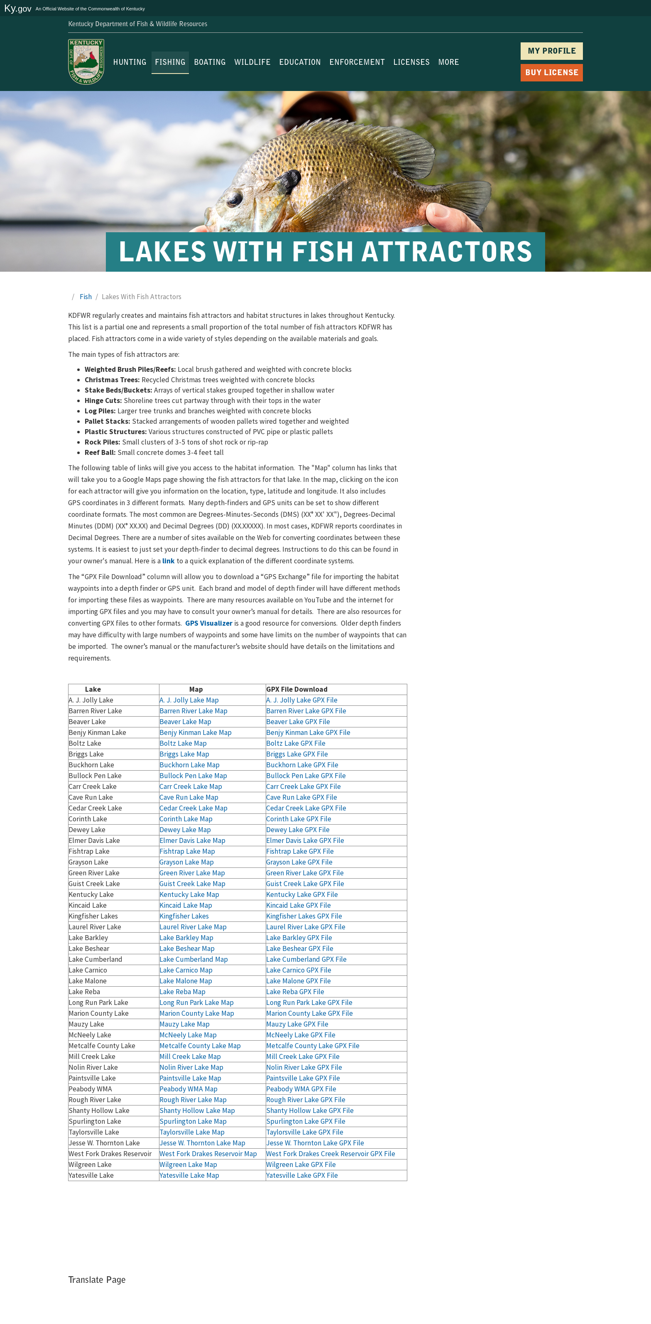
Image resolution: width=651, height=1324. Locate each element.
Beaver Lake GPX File (298, 721)
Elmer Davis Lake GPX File (305, 840)
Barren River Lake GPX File (306, 710)
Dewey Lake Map (185, 829)
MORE (448, 63)
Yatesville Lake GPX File (302, 1175)
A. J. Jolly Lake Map (189, 700)
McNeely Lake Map (188, 1034)
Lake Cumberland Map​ (193, 959)
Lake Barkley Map (186, 937)
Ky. (18, 8)
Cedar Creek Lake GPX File (306, 808)
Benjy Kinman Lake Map (195, 732)
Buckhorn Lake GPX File (302, 764)
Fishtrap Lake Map (187, 851)
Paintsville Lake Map (190, 1078)
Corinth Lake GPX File (298, 818)
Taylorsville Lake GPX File (304, 1132)
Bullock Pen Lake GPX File (306, 775)
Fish (86, 296)
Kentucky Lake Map (189, 894)
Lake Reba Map (182, 991)
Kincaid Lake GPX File (298, 905)
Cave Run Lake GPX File (301, 797)
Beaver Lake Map (185, 721)
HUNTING (130, 63)
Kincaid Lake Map (185, 905)
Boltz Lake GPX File (296, 743)
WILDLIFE (252, 63)
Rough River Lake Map (193, 1099)
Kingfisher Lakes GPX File (304, 916)
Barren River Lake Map (193, 710)
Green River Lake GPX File (305, 872)
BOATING (210, 63)
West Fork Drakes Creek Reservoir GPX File (330, 1153)
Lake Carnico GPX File (298, 970)
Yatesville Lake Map (189, 1175)
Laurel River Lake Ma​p (193, 926)
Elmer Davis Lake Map (192, 840)
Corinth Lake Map (186, 818)
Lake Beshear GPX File (299, 948)
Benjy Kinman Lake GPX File (308, 732)
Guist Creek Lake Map (192, 883)
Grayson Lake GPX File (299, 862)
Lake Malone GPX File (298, 980)
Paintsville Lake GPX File (303, 1078)
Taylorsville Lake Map (192, 1132)
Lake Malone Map (185, 980)
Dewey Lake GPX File (298, 829)
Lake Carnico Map (186, 970)
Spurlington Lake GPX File (305, 1121)
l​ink (168, 560)
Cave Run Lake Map (188, 797)
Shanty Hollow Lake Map (197, 1110)
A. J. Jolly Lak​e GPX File (302, 700)
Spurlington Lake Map (193, 1121)
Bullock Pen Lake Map (193, 775)
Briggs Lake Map (184, 754)
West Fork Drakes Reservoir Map (208, 1153)
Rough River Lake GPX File (305, 1099)
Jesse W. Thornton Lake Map (202, 1142)
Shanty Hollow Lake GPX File (310, 1110)
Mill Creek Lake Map (190, 1056)
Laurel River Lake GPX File (305, 926)
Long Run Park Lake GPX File (309, 1002)
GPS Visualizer (208, 623)
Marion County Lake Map (196, 1013)
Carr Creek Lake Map (190, 786)
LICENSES (411, 63)
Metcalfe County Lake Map (200, 1045)
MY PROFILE (552, 52)
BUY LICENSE (552, 73)
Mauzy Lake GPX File (297, 1024)
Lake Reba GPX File (295, 991)
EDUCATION (300, 63)
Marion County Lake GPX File (309, 1013)
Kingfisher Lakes (184, 916)
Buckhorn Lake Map (189, 764)
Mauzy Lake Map (184, 1024)
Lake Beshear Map (187, 948)
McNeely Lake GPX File (300, 1034)
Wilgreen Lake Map (188, 1164)
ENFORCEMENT (357, 63)
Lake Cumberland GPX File (306, 959)
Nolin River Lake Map (191, 1067)
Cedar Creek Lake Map (193, 808)
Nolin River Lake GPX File (304, 1067)
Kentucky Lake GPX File (302, 894)
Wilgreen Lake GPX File (301, 1164)
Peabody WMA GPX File (301, 1088)
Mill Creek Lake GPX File (303, 1056)
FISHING (170, 63)
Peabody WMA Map (188, 1088)
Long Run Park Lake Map (196, 1002)
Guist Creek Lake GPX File (305, 883)
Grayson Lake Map (186, 862)
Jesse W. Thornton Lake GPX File (315, 1142)
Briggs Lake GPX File (297, 754)
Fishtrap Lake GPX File (300, 851)
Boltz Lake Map (183, 743)
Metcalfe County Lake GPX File (313, 1045)
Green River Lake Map (192, 872)
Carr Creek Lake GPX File (303, 786)
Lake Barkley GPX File (299, 937)
